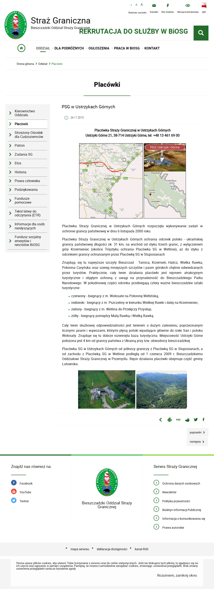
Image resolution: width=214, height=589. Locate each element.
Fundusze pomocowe (23, 200)
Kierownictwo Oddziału (25, 113)
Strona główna (25, 63)
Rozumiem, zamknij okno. (177, 575)
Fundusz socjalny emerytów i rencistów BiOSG (28, 241)
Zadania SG (24, 154)
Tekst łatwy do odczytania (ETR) (28, 213)
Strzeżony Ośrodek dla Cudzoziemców (29, 134)
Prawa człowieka (27, 181)
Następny (194, 440)
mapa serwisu (80, 549)
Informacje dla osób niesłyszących (30, 226)
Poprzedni (194, 431)
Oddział (42, 63)
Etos (18, 163)
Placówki (57, 63)
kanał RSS (141, 549)
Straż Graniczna (57, 20)
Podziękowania (26, 189)
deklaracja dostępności (112, 549)
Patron (20, 145)
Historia (20, 172)
